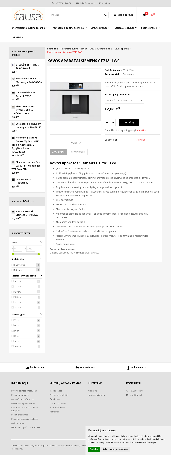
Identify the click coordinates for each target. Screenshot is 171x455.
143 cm (17, 307)
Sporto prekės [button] (149, 27)
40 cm (17, 325)
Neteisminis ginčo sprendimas (25, 427)
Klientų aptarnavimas (65, 383)
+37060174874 (62, 3)
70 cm (17, 341)
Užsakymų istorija (96, 395)
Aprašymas (58, 152)
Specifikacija (78, 152)
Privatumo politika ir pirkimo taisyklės (24, 409)
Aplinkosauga (136, 368)
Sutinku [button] (94, 449)
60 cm (17, 335)
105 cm (17, 281)
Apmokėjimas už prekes (22, 399)
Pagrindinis (19, 264)
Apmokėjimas (85, 368)
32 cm (17, 320)
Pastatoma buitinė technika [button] (68, 27)
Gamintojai (55, 399)
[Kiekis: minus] (107, 122)
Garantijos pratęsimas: (118, 94)
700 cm (17, 346)
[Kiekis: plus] (113, 122)
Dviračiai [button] (16, 37)
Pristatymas (34, 368)
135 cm (17, 302)
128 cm (17, 297)
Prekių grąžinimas (19, 414)
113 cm (17, 286)
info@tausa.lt (85, 3)
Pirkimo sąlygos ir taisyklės (24, 390)
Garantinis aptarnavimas (23, 403)
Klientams (95, 383)
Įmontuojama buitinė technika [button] (29, 27)
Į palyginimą (75, 143)
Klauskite (141, 130)
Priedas (18, 270)
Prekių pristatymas (20, 395)
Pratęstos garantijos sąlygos (24, 419)
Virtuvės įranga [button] (99, 27)
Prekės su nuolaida (59, 395)
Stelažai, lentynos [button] (124, 27)
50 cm (17, 330)
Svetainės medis (57, 407)
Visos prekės (56, 390)
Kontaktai (104, 3)
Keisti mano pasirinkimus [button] (115, 449)
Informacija (19, 383)
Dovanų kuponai (58, 403)
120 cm (17, 291)
